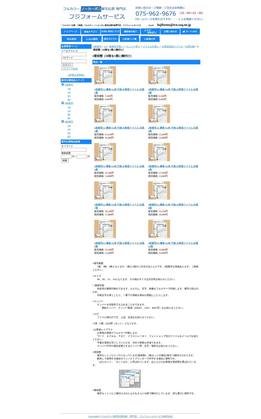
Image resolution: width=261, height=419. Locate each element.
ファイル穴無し (151, 46)
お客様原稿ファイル (172, 46)
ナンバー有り (133, 46)
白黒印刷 (190, 46)
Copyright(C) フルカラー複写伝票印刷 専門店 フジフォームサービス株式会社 (130, 416)
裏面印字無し (116, 46)
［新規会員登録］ (76, 75)
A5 (69, 92)
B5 (69, 95)
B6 (69, 99)
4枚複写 (69, 121)
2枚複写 (69, 84)
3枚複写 (69, 103)
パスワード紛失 (69, 68)
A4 (69, 88)
